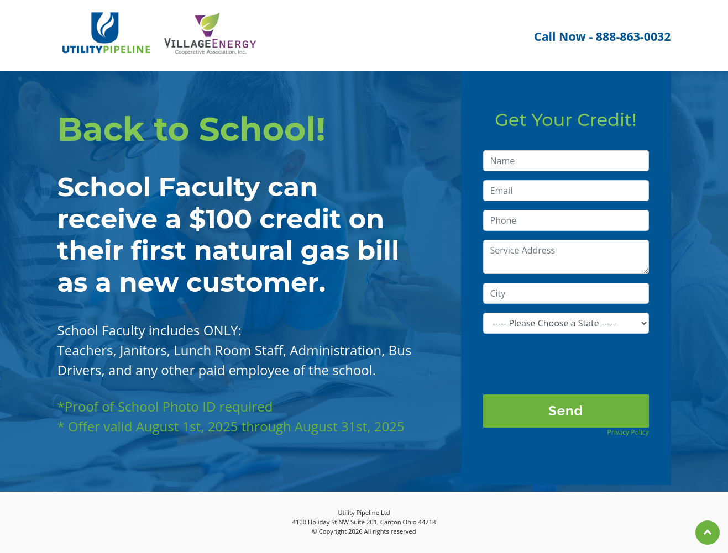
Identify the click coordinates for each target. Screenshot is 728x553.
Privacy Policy (628, 432)
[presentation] (567, 364)
